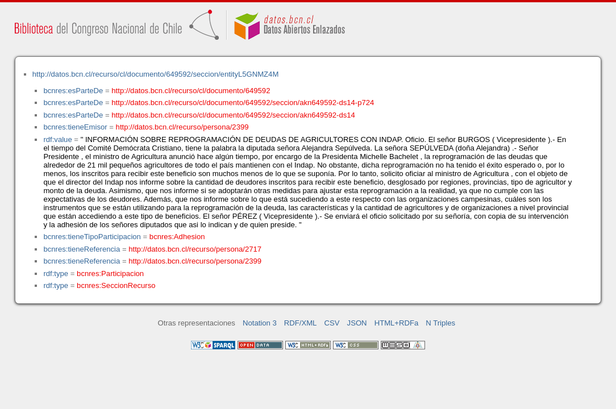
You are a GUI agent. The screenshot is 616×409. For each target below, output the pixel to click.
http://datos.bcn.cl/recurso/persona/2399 (182, 127)
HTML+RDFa (396, 323)
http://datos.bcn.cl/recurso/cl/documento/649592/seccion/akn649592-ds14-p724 (242, 102)
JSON (357, 323)
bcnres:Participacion (110, 273)
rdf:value (57, 139)
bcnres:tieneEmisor (75, 127)
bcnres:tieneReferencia (81, 249)
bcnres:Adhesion (177, 236)
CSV (332, 323)
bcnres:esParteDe (73, 90)
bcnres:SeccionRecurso (116, 285)
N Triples (440, 323)
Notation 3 (260, 323)
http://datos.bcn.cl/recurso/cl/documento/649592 (190, 90)
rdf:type (55, 273)
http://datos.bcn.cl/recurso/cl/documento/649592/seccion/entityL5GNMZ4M (155, 74)
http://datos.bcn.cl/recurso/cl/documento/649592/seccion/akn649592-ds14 (233, 115)
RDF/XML (300, 323)
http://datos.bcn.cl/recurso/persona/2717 (194, 249)
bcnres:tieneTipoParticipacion (91, 236)
